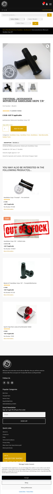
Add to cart (18, 129)
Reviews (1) (16, 142)
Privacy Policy (29, 491)
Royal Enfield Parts (8, 401)
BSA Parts (5, 393)
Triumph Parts (6, 396)
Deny (26, 483)
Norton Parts (6, 398)
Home (4, 30)
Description (7, 142)
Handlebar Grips (15, 135)
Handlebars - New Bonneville (24, 30)
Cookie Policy (22, 491)
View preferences (26, 487)
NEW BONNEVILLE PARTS (9, 404)
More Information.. (26, 191)
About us (5, 432)
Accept (26, 478)
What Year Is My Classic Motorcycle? (12, 445)
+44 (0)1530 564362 (47, 10)
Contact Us (5, 434)
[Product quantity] (6, 128)
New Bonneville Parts (11, 30)
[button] (47, 46)
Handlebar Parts (25, 135)
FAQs (4, 437)
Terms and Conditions (8, 440)
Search (35, 23)
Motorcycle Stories (8, 448)
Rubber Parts (7, 137)
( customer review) (15, 111)
